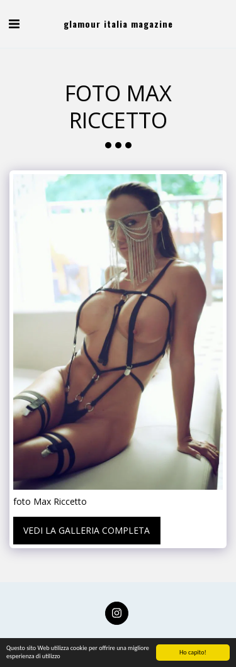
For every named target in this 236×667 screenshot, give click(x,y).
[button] (14, 23)
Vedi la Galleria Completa (86, 530)
